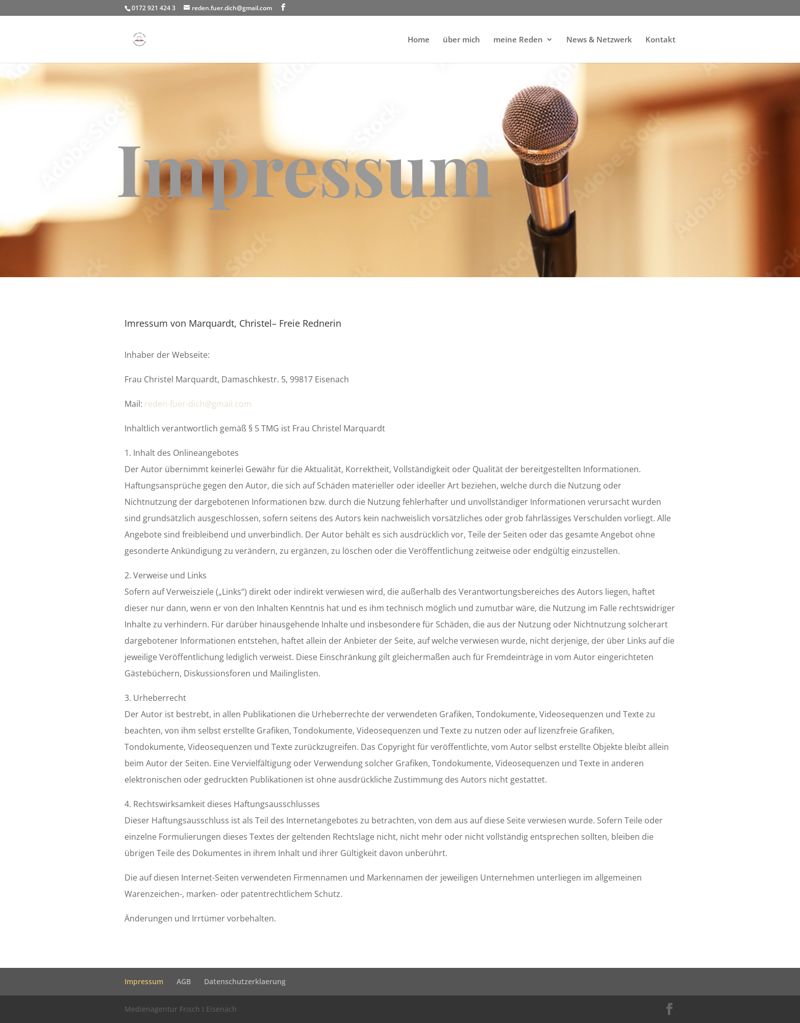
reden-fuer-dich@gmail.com (198, 403)
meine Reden (518, 40)
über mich (461, 40)
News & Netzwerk (599, 40)
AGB (184, 981)
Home (419, 40)
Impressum (143, 981)
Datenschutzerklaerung (245, 981)
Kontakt (660, 40)
